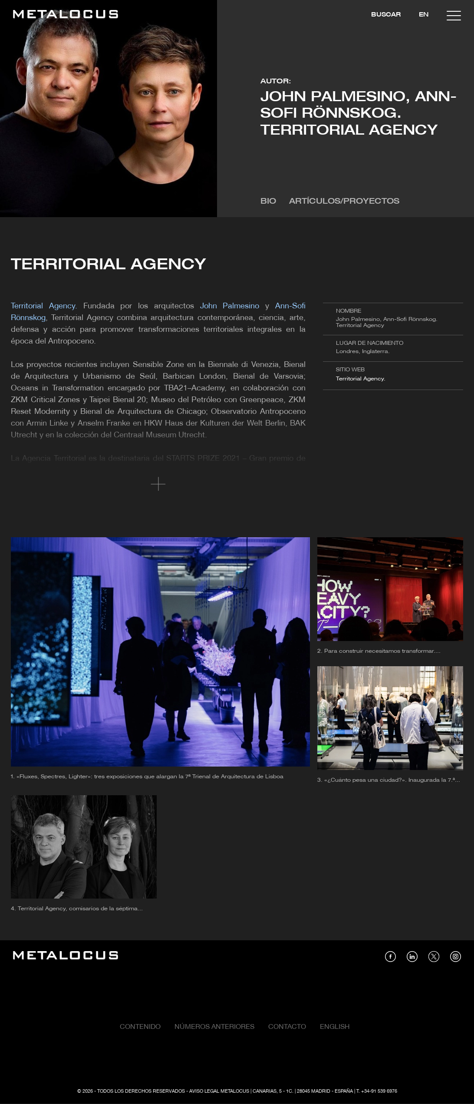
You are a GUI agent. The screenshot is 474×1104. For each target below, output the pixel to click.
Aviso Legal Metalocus (219, 1091)
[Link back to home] (65, 15)
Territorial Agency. (360, 379)
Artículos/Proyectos (344, 201)
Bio (268, 201)
